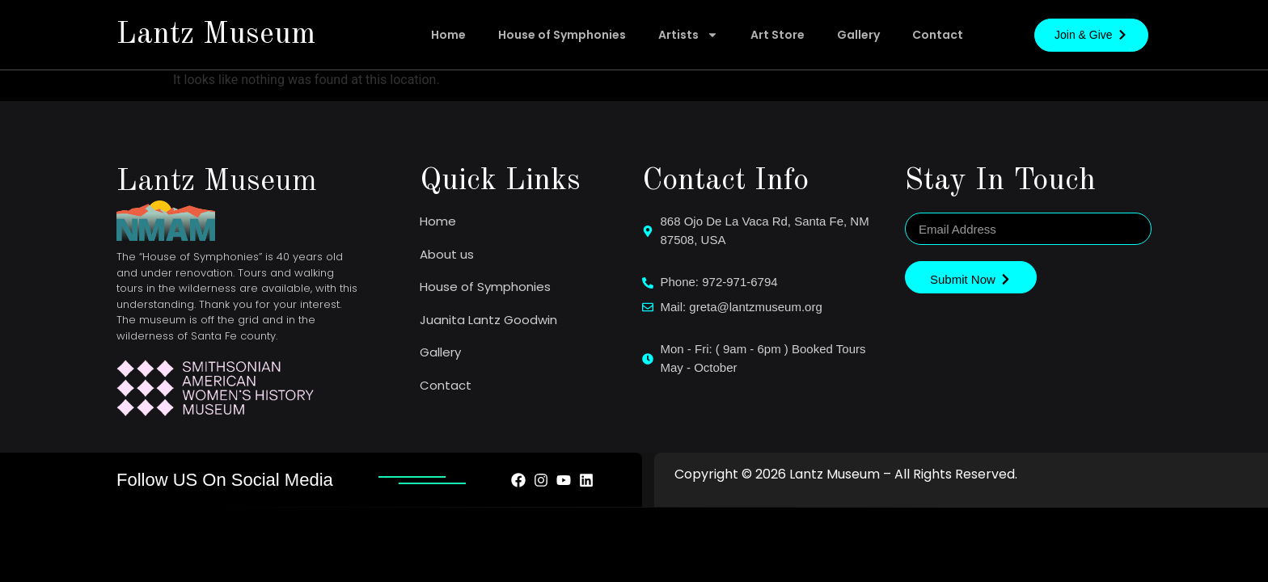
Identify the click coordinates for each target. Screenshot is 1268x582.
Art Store (777, 35)
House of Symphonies (562, 35)
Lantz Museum (215, 34)
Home (448, 35)
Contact (937, 35)
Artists (688, 34)
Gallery (858, 35)
